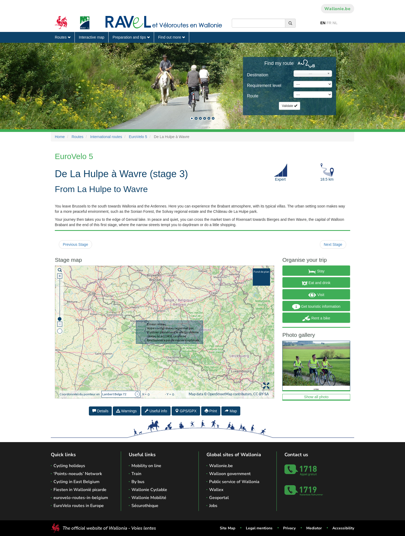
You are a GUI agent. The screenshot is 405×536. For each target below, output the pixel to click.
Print (211, 411)
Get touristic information (316, 306)
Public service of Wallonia (234, 481)
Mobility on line (146, 465)
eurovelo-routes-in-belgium (80, 497)
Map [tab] (231, 411)
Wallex (216, 489)
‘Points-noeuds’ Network (77, 473)
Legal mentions (259, 528)
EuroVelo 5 (138, 137)
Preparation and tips (131, 37)
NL (335, 23)
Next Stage (333, 244)
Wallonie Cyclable (149, 489)
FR (329, 23)
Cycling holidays (69, 465)
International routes (106, 137)
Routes (63, 37)
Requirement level (264, 85)
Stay (316, 271)
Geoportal (219, 497)
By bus (137, 481)
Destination (257, 75)
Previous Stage (75, 244)
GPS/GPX (186, 411)
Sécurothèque (144, 505)
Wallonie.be (337, 9)
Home (60, 137)
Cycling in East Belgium (76, 481)
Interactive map (91, 37)
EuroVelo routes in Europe (78, 505)
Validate (289, 106)
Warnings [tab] (126, 411)
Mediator (314, 528)
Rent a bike (316, 318)
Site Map (227, 528)
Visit (316, 295)
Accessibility (343, 528)
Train (136, 473)
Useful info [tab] (156, 411)
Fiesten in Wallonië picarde (79, 489)
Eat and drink (316, 283)
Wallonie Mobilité (148, 497)
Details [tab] (100, 411)
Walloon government (230, 473)
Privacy (289, 528)
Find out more (171, 37)
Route (252, 96)
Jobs (213, 505)
